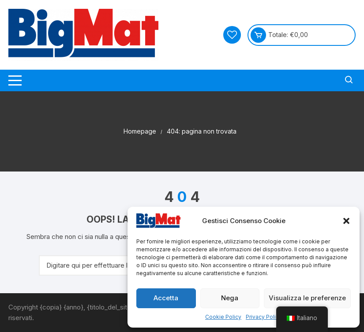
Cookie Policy (223, 316)
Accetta (166, 298)
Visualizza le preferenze (307, 298)
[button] (346, 220)
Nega (229, 298)
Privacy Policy (264, 316)
